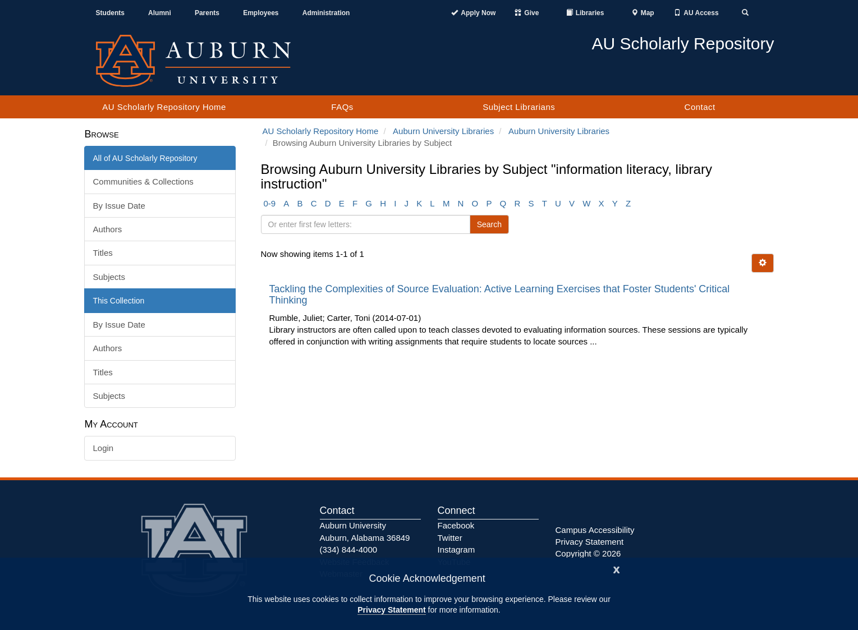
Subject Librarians (519, 107)
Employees (260, 13)
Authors (107, 229)
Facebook (456, 525)
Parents (207, 13)
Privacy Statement (391, 609)
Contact (700, 107)
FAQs (342, 107)
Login (103, 448)
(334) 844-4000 (349, 549)
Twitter (450, 537)
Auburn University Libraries (443, 131)
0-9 (270, 203)
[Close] (616, 568)
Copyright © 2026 (588, 553)
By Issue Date (119, 205)
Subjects (109, 277)
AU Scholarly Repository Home (164, 107)
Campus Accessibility (595, 530)
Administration (326, 13)
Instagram (456, 549)
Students (110, 13)
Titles (103, 252)
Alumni (159, 13)
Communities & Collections (143, 181)
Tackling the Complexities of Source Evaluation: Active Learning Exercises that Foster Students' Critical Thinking (499, 294)
